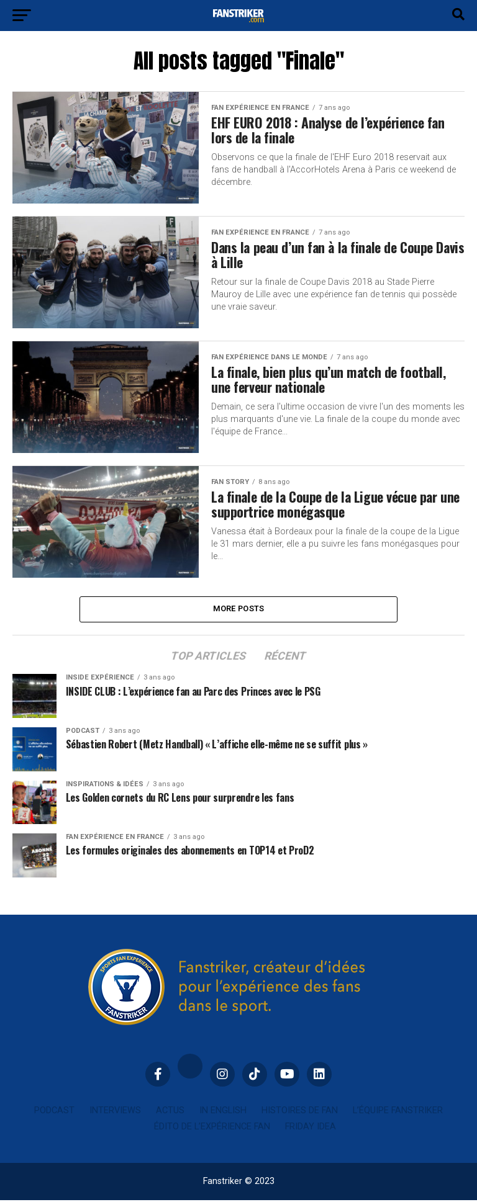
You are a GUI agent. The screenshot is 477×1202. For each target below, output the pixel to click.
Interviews (115, 1112)
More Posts (239, 609)
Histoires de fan (299, 1112)
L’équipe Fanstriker (398, 1112)
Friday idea (310, 1128)
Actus (170, 1112)
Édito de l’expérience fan (212, 1128)
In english (223, 1112)
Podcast (54, 1112)
